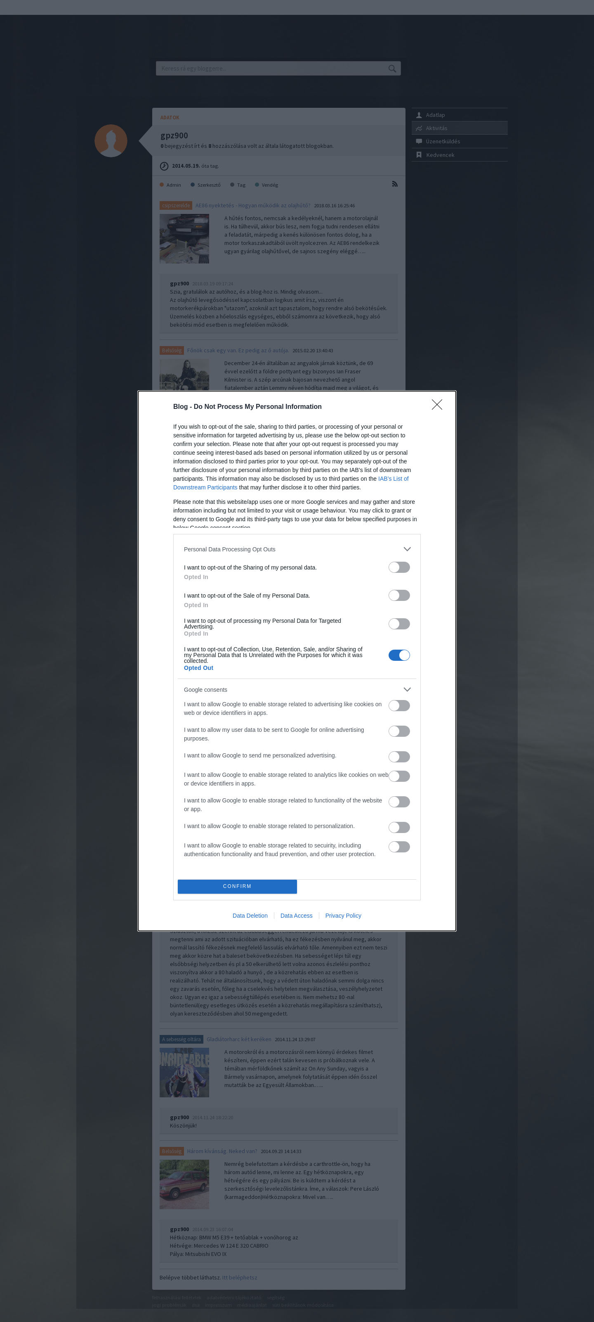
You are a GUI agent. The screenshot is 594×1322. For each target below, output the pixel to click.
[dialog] (297, 661)
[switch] (399, 567)
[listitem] (297, 549)
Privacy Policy (343, 915)
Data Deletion (250, 915)
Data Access (296, 915)
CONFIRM (237, 887)
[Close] (440, 407)
